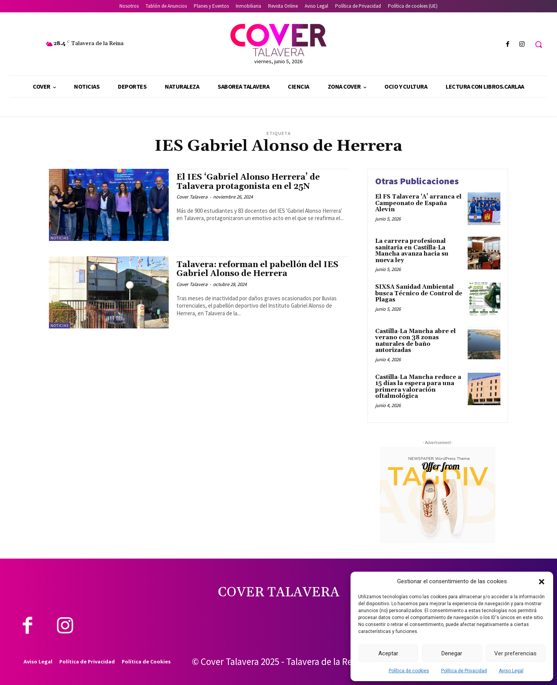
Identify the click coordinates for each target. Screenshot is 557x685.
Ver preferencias (515, 653)
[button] (541, 582)
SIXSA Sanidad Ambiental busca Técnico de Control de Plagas (418, 293)
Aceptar (388, 653)
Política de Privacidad (464, 670)
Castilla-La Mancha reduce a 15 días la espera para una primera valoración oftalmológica (418, 387)
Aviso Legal (511, 670)
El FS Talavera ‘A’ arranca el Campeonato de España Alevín (418, 203)
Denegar (451, 653)
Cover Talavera (192, 197)
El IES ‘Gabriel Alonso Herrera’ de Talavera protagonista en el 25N (248, 181)
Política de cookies (409, 670)
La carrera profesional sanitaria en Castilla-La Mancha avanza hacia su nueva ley (411, 250)
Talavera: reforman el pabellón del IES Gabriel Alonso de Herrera (257, 269)
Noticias (59, 238)
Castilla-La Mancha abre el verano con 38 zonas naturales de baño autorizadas (415, 341)
